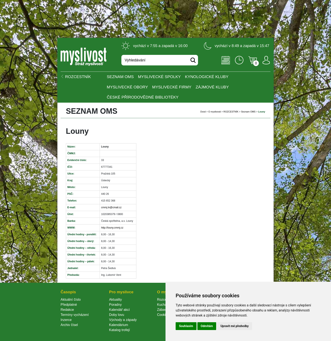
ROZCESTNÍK (231, 111)
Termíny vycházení (75, 315)
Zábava (162, 309)
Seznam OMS (120, 76)
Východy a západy (123, 320)
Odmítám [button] (207, 326)
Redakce (67, 309)
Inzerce (66, 320)
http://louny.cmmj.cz (112, 227)
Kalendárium (118, 325)
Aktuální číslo (71, 299)
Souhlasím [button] (186, 326)
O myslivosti (214, 111)
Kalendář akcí (119, 309)
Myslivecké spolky (159, 76)
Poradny (115, 304)
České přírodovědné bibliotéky (143, 97)
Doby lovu (116, 315)
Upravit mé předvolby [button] (234, 326)
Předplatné (69, 304)
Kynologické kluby (206, 76)
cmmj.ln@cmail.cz (111, 207)
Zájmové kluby (212, 87)
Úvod (203, 111)
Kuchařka (164, 304)
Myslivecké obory (127, 87)
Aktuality (115, 299)
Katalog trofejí (119, 330)
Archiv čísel (69, 325)
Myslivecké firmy (171, 87)
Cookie (163, 315)
